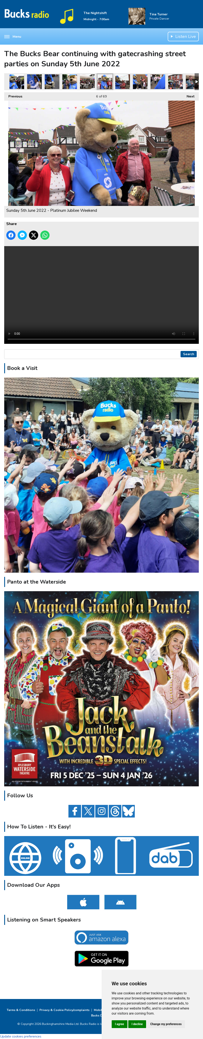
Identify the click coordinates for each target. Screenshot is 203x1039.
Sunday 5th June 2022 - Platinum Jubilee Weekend (16, 81)
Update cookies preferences (20, 1036)
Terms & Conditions (21, 1010)
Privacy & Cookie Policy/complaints (64, 1010)
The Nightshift (95, 13)
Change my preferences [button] (166, 1024)
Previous (13, 95)
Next (188, 95)
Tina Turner (158, 14)
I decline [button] (137, 1024)
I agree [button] (119, 1024)
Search (188, 354)
